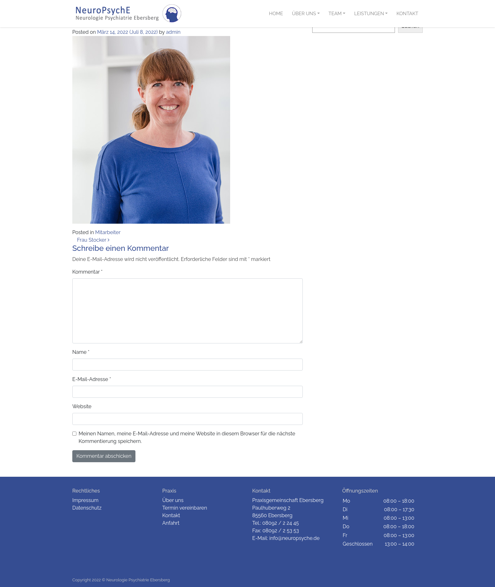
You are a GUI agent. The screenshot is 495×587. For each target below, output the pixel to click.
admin (173, 32)
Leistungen (369, 13)
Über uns (304, 13)
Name (80, 352)
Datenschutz (87, 508)
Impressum (85, 500)
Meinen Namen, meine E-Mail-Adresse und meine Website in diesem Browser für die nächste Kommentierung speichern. (187, 437)
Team (335, 13)
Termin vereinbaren (184, 508)
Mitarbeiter (108, 232)
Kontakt (407, 13)
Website (82, 406)
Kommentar (87, 272)
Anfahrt (170, 523)
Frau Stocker (93, 240)
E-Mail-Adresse (91, 379)
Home (276, 13)
